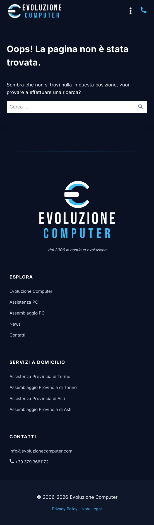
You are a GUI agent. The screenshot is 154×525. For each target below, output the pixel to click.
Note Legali (91, 508)
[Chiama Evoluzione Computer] (143, 12)
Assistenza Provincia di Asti (37, 398)
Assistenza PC (23, 302)
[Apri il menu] (130, 11)
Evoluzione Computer (30, 291)
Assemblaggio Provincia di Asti (40, 409)
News (15, 324)
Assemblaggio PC (27, 313)
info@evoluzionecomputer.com (40, 451)
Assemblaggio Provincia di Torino (43, 387)
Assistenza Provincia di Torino (39, 376)
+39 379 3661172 (29, 461)
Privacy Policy (65, 508)
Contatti (17, 335)
